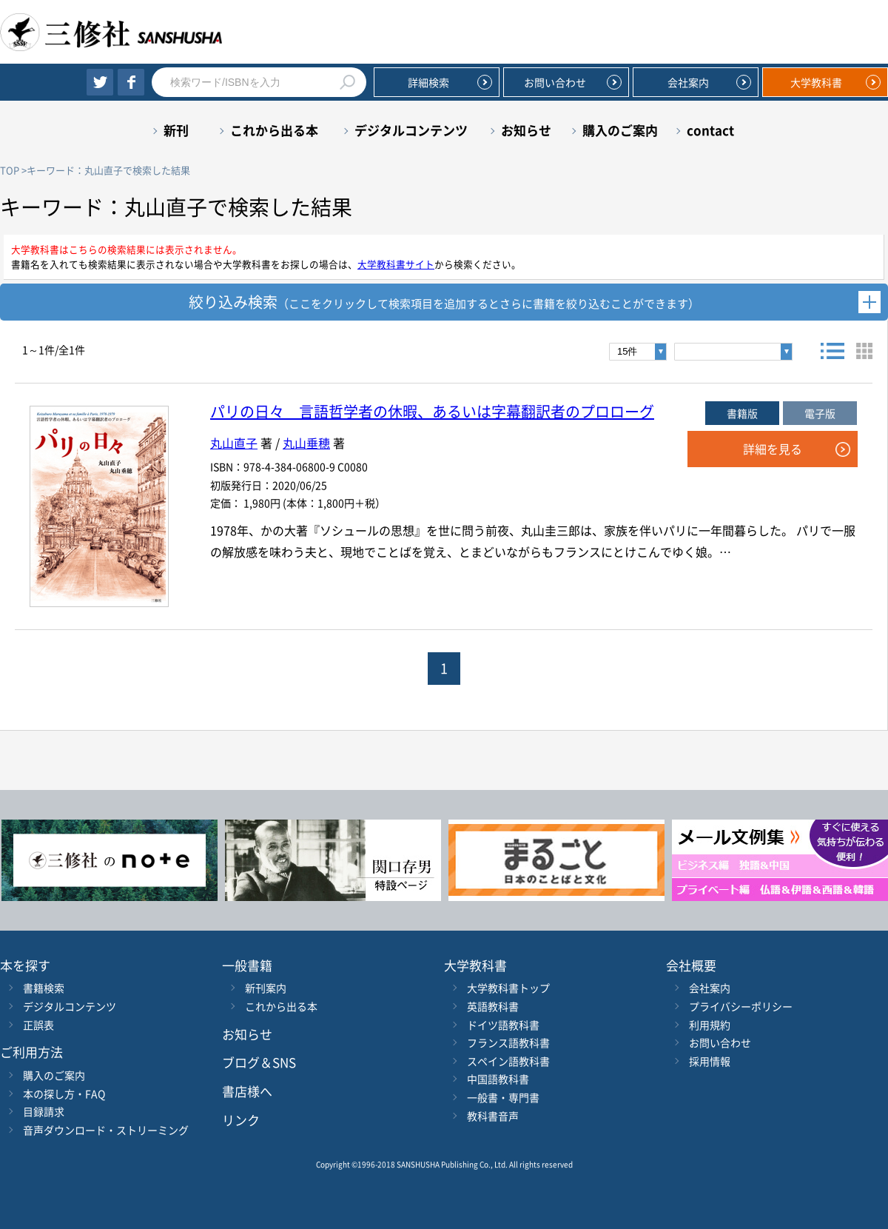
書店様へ (247, 1091)
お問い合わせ (555, 82)
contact (710, 130)
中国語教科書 (498, 1078)
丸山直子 (234, 443)
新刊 (176, 130)
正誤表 (38, 1024)
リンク (241, 1120)
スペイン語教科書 (508, 1061)
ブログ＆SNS (259, 1062)
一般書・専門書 (503, 1097)
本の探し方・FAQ (64, 1093)
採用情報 (709, 1061)
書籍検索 (43, 987)
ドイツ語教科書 (503, 1024)
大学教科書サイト (395, 264)
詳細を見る (772, 449)
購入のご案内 (620, 130)
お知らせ (526, 130)
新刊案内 (265, 987)
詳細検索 (428, 82)
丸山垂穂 (306, 443)
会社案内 (688, 82)
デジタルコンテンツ (411, 130)
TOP (9, 170)
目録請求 (43, 1111)
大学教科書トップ (508, 987)
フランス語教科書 (508, 1042)
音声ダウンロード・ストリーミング (106, 1129)
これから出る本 (274, 130)
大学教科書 (816, 82)
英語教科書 (493, 1006)
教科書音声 (493, 1115)
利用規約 (709, 1024)
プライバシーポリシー (741, 1006)
